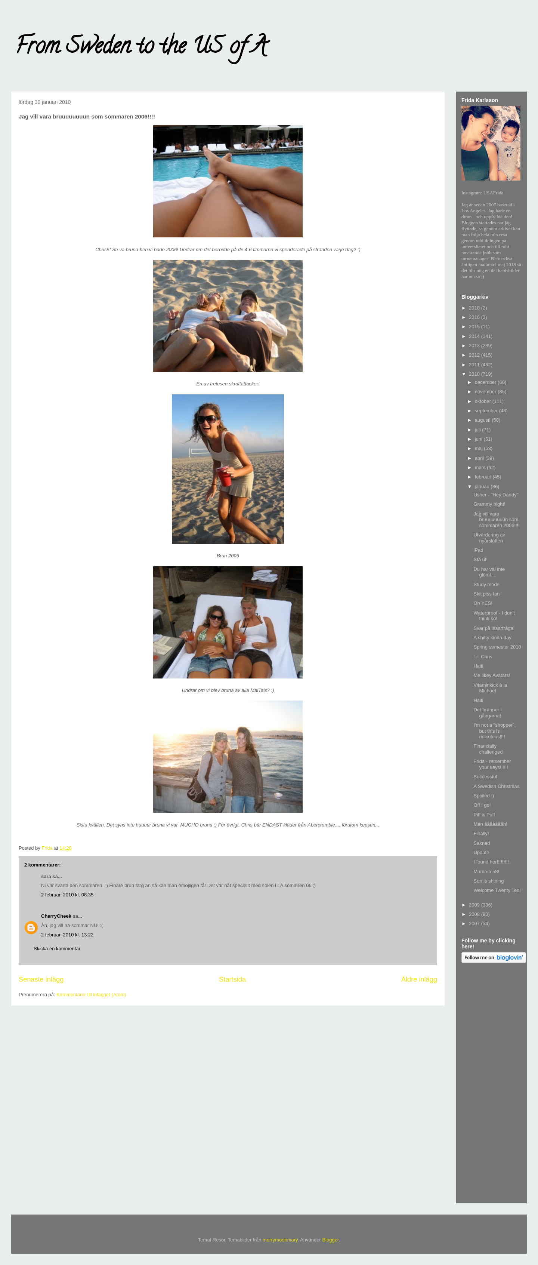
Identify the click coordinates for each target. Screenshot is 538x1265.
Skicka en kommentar (57, 948)
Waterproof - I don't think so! (493, 616)
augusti (483, 420)
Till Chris (482, 656)
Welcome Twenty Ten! (496, 890)
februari (484, 477)
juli (478, 430)
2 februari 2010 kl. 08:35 (67, 895)
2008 (475, 914)
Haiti (478, 666)
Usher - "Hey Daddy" (495, 495)
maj (479, 448)
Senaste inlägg (41, 979)
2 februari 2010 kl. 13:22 (67, 935)
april (480, 458)
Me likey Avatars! (491, 675)
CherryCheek (56, 916)
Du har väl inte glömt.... (489, 572)
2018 (475, 308)
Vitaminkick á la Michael (490, 688)
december (486, 382)
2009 (475, 905)
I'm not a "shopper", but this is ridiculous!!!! (494, 730)
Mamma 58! (486, 871)
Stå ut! (480, 559)
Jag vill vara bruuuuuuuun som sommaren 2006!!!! (496, 519)
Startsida (232, 979)
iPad (478, 550)
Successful (485, 776)
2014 (475, 336)
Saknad (481, 843)
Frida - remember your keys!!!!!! (492, 764)
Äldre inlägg (419, 979)
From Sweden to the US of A (140, 48)
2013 (475, 345)
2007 (475, 923)
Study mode (486, 584)
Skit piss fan (486, 594)
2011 (475, 364)
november (486, 391)
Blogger (330, 1240)
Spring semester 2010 (497, 647)
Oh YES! (482, 603)
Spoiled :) (483, 795)
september (487, 410)
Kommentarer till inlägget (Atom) (91, 994)
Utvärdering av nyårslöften (489, 538)
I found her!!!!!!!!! (491, 862)
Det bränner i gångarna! (487, 712)
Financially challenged (488, 749)
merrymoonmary (280, 1240)
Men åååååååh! (490, 824)
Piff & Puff (484, 815)
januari (483, 486)
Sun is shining (488, 881)
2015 (475, 326)
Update (481, 852)
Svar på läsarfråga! (493, 628)
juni (479, 439)
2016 (475, 317)
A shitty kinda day (492, 637)
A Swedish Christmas (496, 786)
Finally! (481, 833)
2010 (475, 374)
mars (481, 467)
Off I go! (482, 805)
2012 (475, 355)
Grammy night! (489, 504)
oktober (483, 401)
